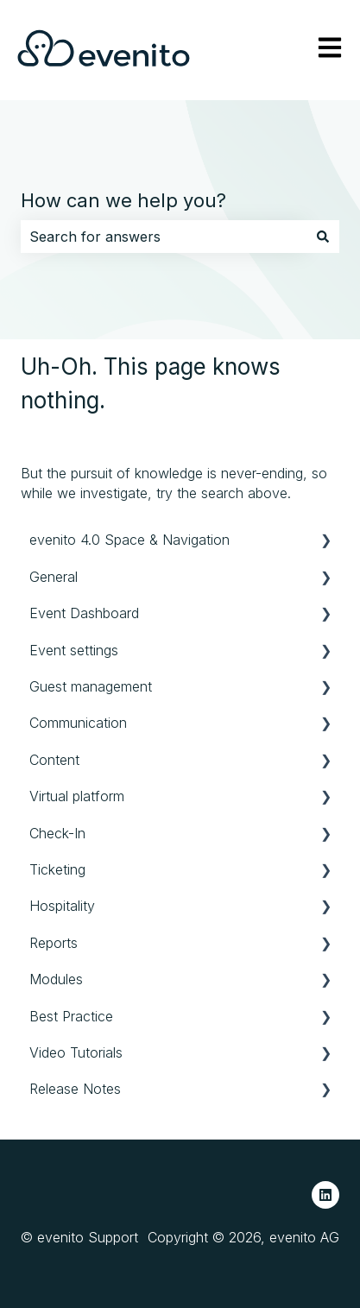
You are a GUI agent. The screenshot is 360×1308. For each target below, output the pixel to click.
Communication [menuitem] (78, 722)
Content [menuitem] (54, 759)
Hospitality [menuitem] (62, 905)
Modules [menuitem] (56, 979)
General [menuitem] (53, 576)
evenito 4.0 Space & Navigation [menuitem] (129, 539)
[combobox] (163, 236)
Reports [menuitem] (53, 942)
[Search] (322, 236)
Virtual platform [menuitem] (76, 796)
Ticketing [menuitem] (57, 869)
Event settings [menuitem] (73, 650)
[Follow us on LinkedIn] (325, 1195)
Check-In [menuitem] (57, 833)
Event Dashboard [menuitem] (84, 613)
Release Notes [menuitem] (75, 1088)
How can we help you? (123, 200)
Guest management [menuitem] (90, 686)
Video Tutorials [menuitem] (76, 1052)
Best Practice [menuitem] (71, 1016)
